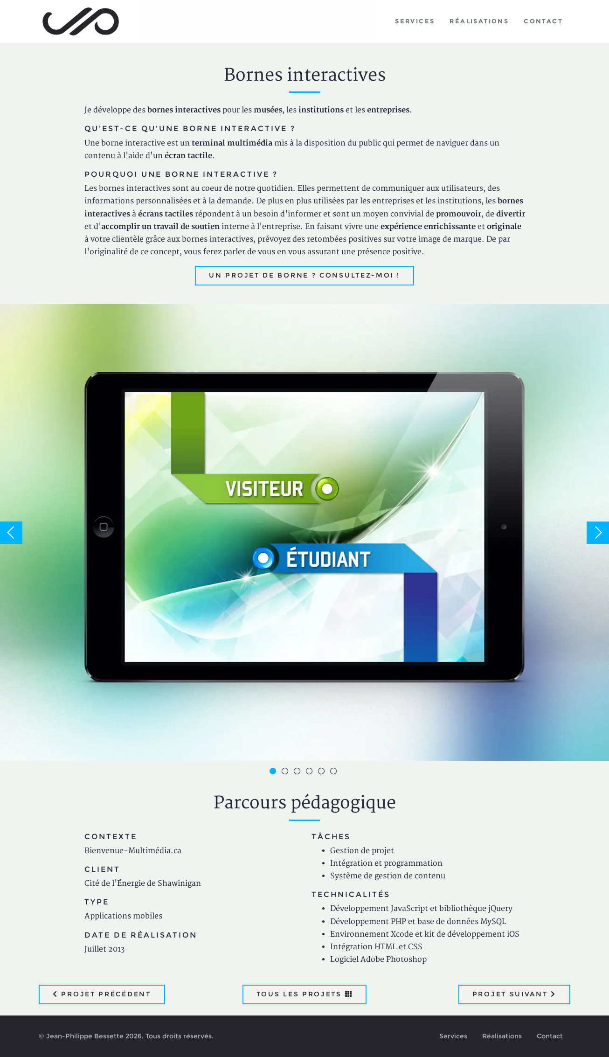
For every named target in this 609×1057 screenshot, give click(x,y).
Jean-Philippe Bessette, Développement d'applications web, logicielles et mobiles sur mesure (81, 21)
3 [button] (298, 772)
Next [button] (598, 533)
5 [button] (322, 772)
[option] (304, 532)
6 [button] (334, 772)
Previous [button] (11, 533)
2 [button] (286, 772)
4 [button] (310, 772)
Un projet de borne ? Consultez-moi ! (304, 275)
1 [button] (274, 772)
